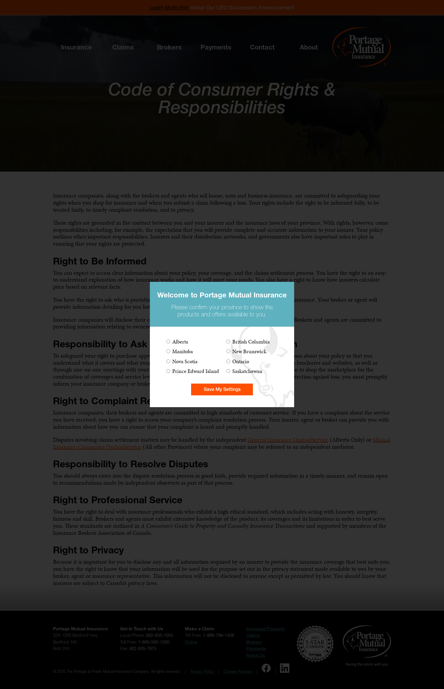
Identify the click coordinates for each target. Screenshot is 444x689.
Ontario (240, 361)
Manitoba (182, 351)
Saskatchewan (247, 371)
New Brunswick (249, 351)
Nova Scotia (185, 361)
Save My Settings (222, 389)
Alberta (180, 341)
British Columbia (251, 341)
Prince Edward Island (195, 371)
